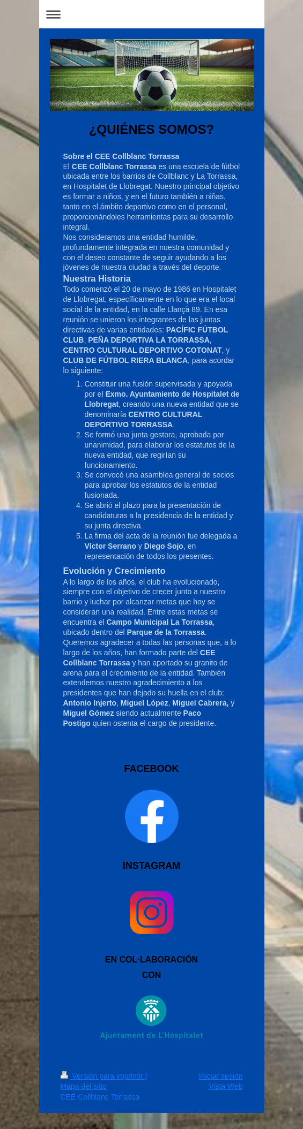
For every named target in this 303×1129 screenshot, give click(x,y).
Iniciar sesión (221, 1076)
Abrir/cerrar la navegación (152, 14)
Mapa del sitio (84, 1086)
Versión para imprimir (103, 1076)
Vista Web (225, 1086)
